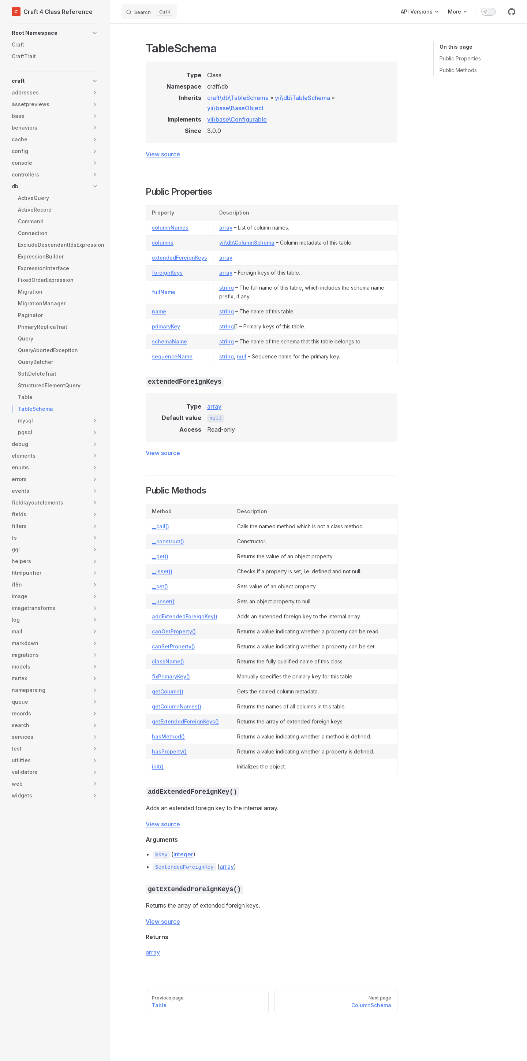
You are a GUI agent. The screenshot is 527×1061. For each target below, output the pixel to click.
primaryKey (166, 326)
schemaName (169, 341)
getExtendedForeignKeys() (185, 721)
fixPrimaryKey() (171, 676)
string (226, 287)
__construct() (168, 541)
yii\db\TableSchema (302, 97)
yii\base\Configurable (237, 119)
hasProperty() (169, 751)
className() (168, 661)
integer (183, 854)
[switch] (488, 12)
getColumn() (167, 691)
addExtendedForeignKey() (184, 616)
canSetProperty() (173, 646)
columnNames (170, 227)
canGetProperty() (174, 631)
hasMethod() (168, 736)
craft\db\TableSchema (238, 97)
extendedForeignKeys (179, 257)
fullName (163, 292)
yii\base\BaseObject (235, 108)
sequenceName (172, 356)
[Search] (149, 11)
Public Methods (458, 70)
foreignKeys (167, 272)
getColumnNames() (176, 706)
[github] (511, 11)
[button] (55, 33)
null (241, 356)
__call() (160, 526)
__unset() (163, 601)
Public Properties (460, 58)
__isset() (162, 571)
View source (163, 154)
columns (162, 242)
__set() (160, 586)
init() (158, 766)
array (225, 227)
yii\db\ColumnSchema (246, 242)
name (159, 311)
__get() (160, 556)
